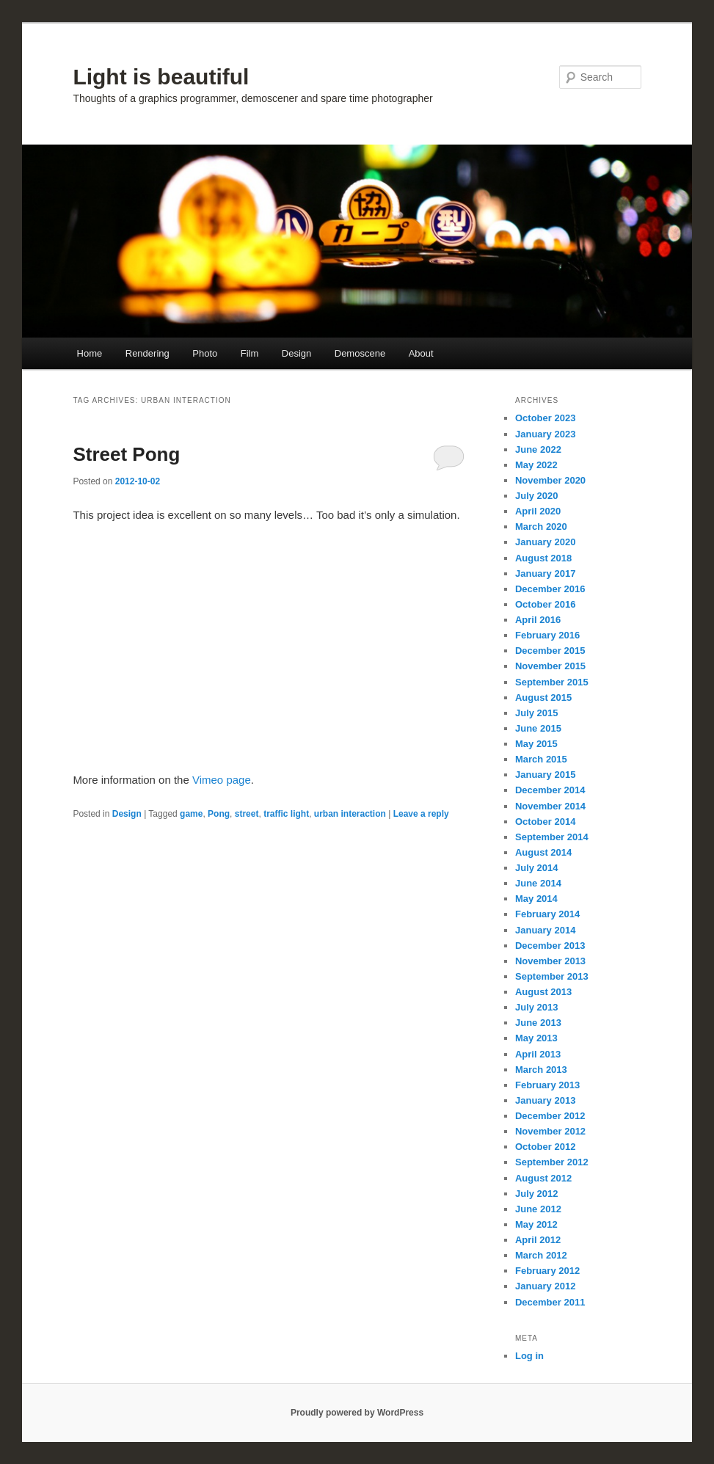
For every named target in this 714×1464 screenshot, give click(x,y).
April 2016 (538, 619)
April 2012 (538, 1239)
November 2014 (550, 806)
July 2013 (536, 1007)
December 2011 (550, 1302)
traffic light (286, 814)
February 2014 (547, 913)
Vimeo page (221, 779)
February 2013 (547, 1084)
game (191, 814)
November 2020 (550, 480)
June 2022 (538, 449)
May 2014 (536, 898)
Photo (204, 353)
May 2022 (536, 464)
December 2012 (550, 1115)
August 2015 (543, 697)
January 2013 (545, 1100)
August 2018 (543, 558)
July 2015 (536, 712)
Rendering (147, 353)
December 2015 (550, 650)
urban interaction (350, 814)
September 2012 (552, 1162)
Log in (529, 1355)
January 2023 (545, 434)
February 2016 (547, 635)
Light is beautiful (161, 77)
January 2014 (545, 930)
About (421, 353)
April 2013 (538, 1054)
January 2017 (545, 573)
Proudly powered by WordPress (357, 1412)
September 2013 (552, 976)
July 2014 (536, 867)
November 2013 (550, 960)
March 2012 (541, 1255)
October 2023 (545, 417)
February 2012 (547, 1270)
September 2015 (552, 682)
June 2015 (538, 728)
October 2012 (545, 1146)
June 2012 (538, 1208)
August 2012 (543, 1178)
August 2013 (543, 991)
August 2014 (543, 852)
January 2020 (545, 541)
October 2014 (545, 821)
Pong (219, 814)
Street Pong (126, 454)
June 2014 (538, 883)
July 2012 (536, 1193)
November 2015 (550, 665)
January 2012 (545, 1286)
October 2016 (545, 604)
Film (250, 353)
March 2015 (541, 759)
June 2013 (538, 1022)
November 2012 (550, 1131)
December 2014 (550, 789)
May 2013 (536, 1038)
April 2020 (538, 511)
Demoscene (360, 353)
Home (90, 353)
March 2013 (541, 1069)
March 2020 (541, 526)
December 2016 (550, 588)
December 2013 (550, 945)
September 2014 (552, 836)
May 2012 (536, 1224)
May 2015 (536, 743)
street (247, 814)
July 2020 (536, 495)
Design (296, 353)
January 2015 (545, 774)
